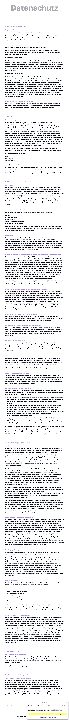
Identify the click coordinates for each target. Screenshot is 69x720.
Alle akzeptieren (35, 714)
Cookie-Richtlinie (42, 717)
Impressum (54, 717)
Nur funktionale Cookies (47, 714)
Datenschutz (48, 717)
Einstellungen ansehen (61, 714)
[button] (66, 702)
